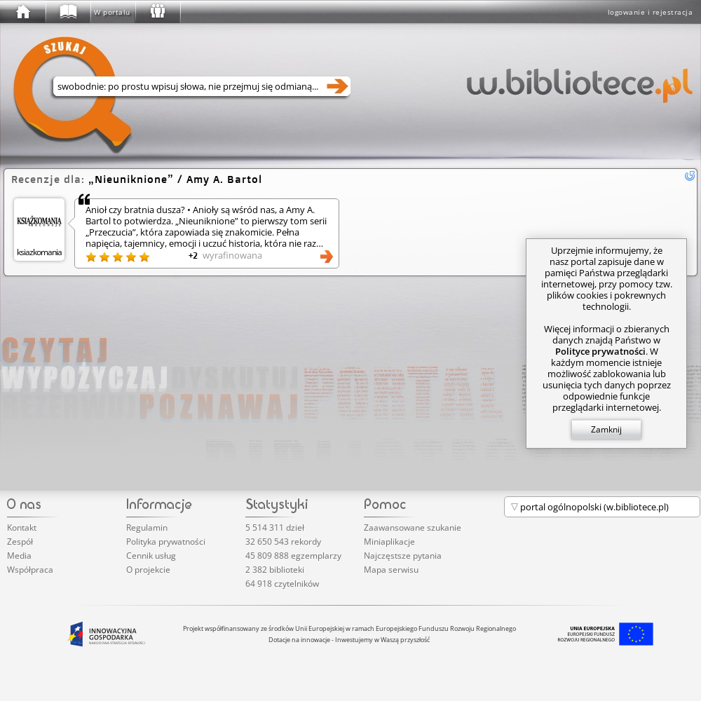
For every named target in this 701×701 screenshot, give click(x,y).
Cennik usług (151, 556)
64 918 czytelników (282, 584)
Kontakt (21, 527)
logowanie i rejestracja (650, 12)
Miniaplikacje (389, 541)
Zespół (20, 541)
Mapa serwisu (391, 570)
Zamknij (606, 429)
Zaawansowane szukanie (412, 527)
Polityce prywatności (600, 351)
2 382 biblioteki (274, 570)
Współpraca (30, 570)
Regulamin (147, 527)
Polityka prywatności (165, 541)
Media (19, 556)
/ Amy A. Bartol (175, 179)
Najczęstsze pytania (403, 556)
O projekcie (148, 570)
